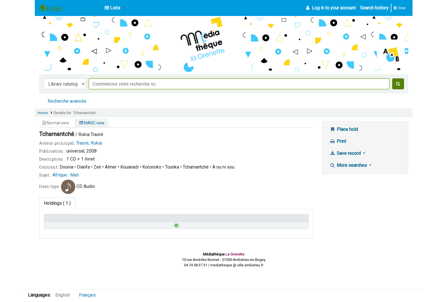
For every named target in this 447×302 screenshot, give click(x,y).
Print (338, 141)
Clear (400, 8)
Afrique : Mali (65, 175)
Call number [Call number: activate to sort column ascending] (125, 220)
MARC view (92, 123)
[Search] (398, 83)
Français (87, 295)
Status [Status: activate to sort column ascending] (186, 220)
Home (43, 112)
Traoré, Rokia (89, 143)
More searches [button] (349, 165)
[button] (114, 8)
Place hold (344, 129)
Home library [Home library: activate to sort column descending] (59, 220)
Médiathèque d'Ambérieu (53, 8)
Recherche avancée (67, 101)
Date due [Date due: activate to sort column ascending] (254, 220)
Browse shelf (143, 233)
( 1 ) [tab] (57, 203)
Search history (374, 8)
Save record (346, 153)
